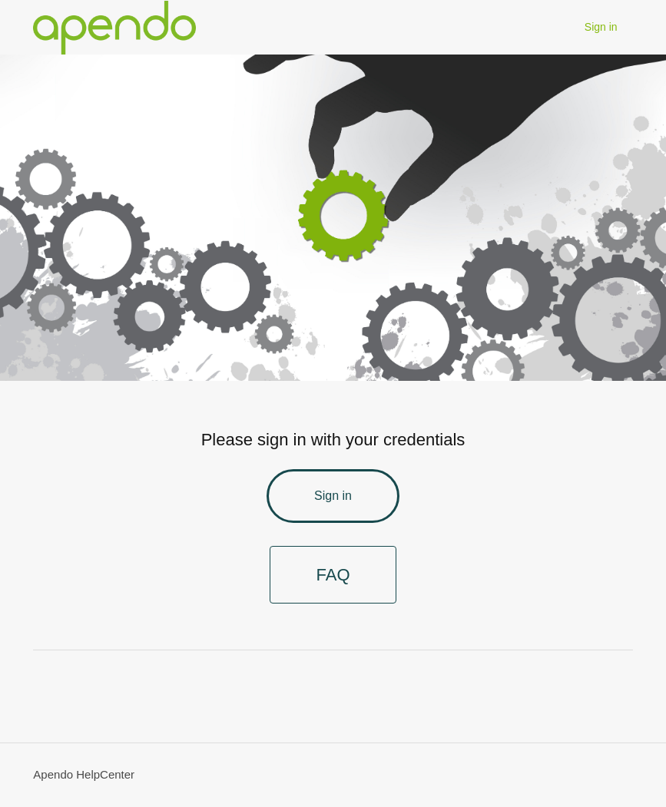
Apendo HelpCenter (83, 774)
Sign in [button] (601, 27)
